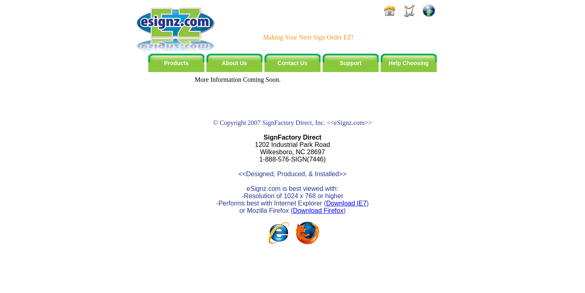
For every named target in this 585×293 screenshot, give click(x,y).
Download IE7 (346, 203)
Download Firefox (318, 210)
